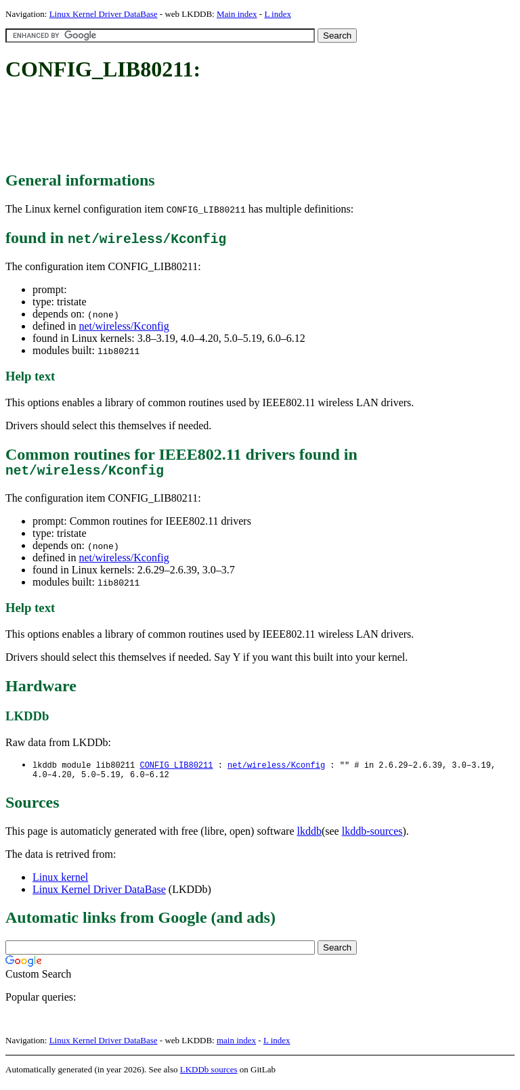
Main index (237, 14)
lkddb (309, 837)
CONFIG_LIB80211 (176, 769)
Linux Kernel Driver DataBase (103, 14)
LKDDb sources (209, 1075)
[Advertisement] (251, 127)
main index (236, 1046)
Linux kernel (60, 883)
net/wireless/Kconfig (124, 326)
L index (277, 14)
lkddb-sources (372, 837)
